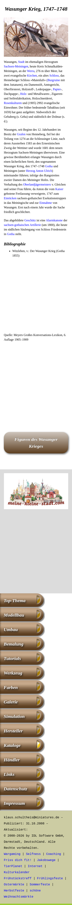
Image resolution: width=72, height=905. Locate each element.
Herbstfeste (14, 890)
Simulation (14, 716)
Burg (51, 80)
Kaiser (59, 189)
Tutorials (12, 658)
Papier (57, 89)
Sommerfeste (40, 884)
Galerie (11, 701)
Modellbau (14, 615)
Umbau (11, 629)
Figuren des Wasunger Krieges (36, 443)
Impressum (14, 803)
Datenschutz (15, 788)
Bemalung (13, 644)
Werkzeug (13, 673)
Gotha (49, 166)
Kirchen (32, 75)
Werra (31, 71)
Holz (23, 93)
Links (9, 774)
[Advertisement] (36, 295)
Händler (12, 759)
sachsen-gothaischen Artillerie (22, 224)
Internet (35, 866)
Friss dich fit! (17, 860)
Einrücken (10, 198)
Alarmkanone (54, 220)
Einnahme (45, 202)
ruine (57, 80)
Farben (11, 687)
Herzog (30, 170)
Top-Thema (15, 600)
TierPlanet (13, 866)
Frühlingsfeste (50, 878)
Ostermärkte (14, 884)
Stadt (21, 61)
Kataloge (12, 745)
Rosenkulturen (13, 103)
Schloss (54, 75)
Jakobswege (46, 860)
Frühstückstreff (17, 878)
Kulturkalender (17, 872)
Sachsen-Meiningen (16, 66)
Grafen (21, 134)
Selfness (33, 854)
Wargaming (12, 854)
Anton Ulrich (44, 170)
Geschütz (30, 220)
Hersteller (13, 730)
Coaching (53, 854)
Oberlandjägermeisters (37, 184)
